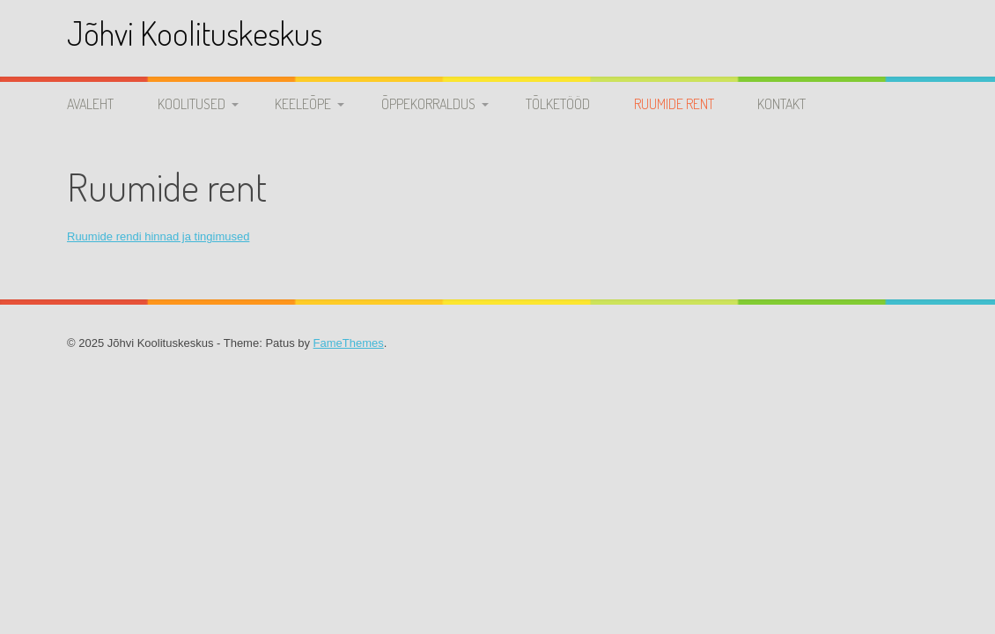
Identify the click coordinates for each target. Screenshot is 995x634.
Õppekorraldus (428, 104)
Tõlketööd (558, 104)
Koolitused (191, 104)
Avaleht (90, 104)
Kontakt (781, 104)
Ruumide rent (674, 104)
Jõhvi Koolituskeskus (194, 33)
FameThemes (348, 343)
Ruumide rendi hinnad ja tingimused (158, 236)
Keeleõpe (303, 104)
